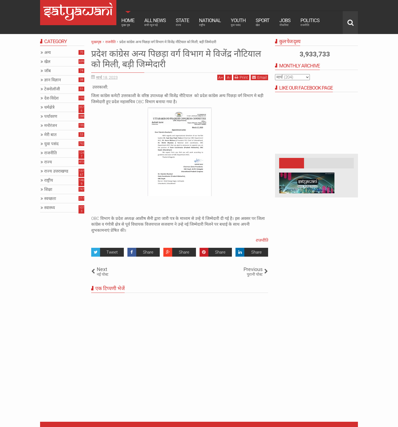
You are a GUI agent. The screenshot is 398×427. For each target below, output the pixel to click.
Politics (310, 22)
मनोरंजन (50, 125)
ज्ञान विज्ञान (52, 79)
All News (155, 22)
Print (241, 77)
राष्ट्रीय (48, 180)
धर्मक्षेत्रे (49, 107)
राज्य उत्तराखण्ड (56, 171)
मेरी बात (50, 134)
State (182, 22)
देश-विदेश (51, 98)
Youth (238, 22)
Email (259, 77)
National (210, 22)
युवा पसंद (51, 143)
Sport (262, 22)
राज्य (48, 162)
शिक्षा (48, 189)
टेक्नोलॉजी (52, 89)
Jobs (284, 22)
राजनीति (261, 240)
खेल (47, 61)
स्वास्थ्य (49, 207)
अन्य (47, 52)
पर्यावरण (50, 116)
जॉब (47, 70)
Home (127, 22)
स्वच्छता (50, 198)
